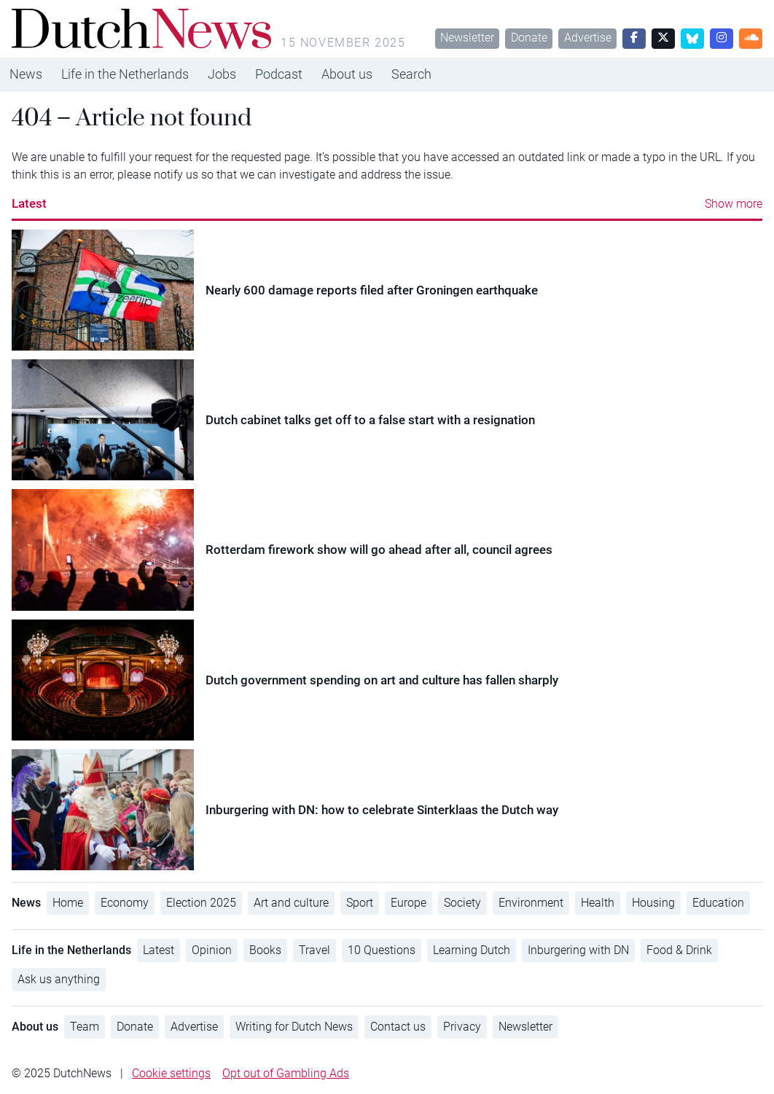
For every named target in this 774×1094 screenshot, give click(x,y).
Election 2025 (201, 903)
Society (462, 903)
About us (346, 74)
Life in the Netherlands (125, 74)
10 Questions (381, 950)
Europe (408, 903)
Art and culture (291, 903)
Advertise (587, 37)
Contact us (398, 1027)
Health (597, 903)
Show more (733, 204)
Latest (29, 203)
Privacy (462, 1027)
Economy (125, 903)
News (25, 74)
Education (718, 903)
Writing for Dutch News (294, 1027)
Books (265, 950)
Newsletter (467, 37)
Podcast (278, 74)
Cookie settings (171, 1073)
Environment (531, 903)
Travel (314, 950)
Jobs (222, 74)
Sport (359, 903)
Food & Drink (679, 950)
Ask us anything (58, 979)
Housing (653, 903)
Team (84, 1027)
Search (411, 74)
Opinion (212, 950)
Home (67, 903)
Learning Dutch (471, 950)
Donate (529, 37)
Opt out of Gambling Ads (285, 1073)
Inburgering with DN (578, 950)
